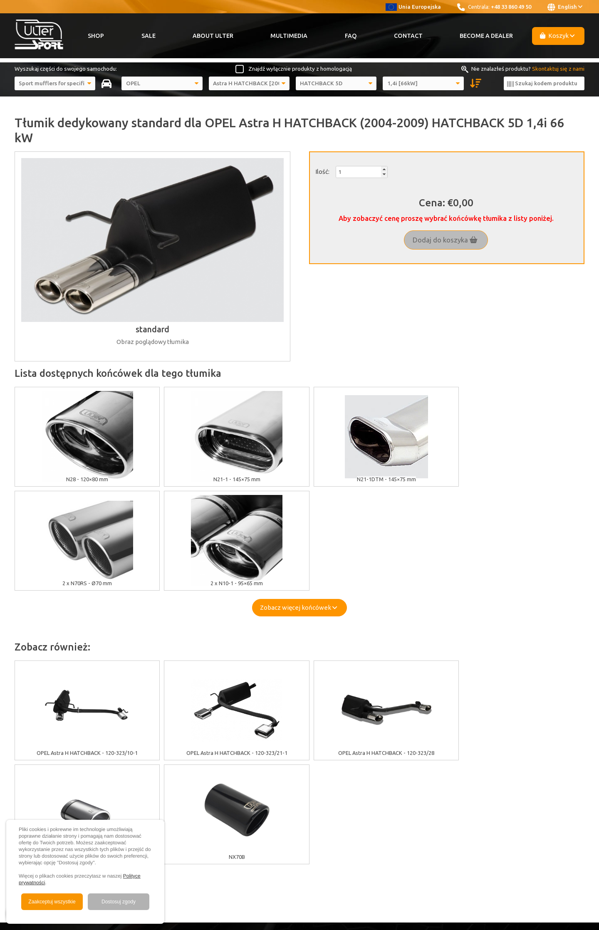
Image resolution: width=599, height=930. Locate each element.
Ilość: (322, 171)
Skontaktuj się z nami (558, 68)
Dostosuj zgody (118, 902)
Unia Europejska (413, 7)
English (564, 7)
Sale (148, 35)
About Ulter (213, 35)
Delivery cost (175, 791)
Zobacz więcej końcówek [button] (298, 503)
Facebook (437, 763)
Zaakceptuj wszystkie (51, 902)
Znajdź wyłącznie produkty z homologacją (300, 68)
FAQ (351, 35)
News (321, 800)
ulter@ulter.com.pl (551, 809)
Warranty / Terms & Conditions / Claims (208, 782)
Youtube (436, 753)
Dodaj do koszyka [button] (445, 240)
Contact (408, 35)
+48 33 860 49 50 (511, 7)
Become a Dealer (486, 35)
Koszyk (557, 35)
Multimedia (288, 35)
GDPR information (181, 772)
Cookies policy (177, 763)
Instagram (436, 772)
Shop (96, 35)
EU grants (171, 753)
